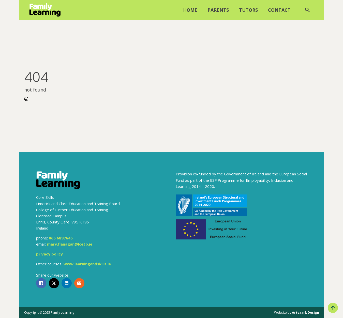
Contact (279, 10)
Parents (218, 10)
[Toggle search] (307, 10)
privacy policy (49, 253)
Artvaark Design (305, 312)
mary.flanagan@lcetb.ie (69, 244)
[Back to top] (333, 308)
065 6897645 (61, 237)
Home (190, 10)
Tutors (248, 10)
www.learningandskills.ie (87, 263)
